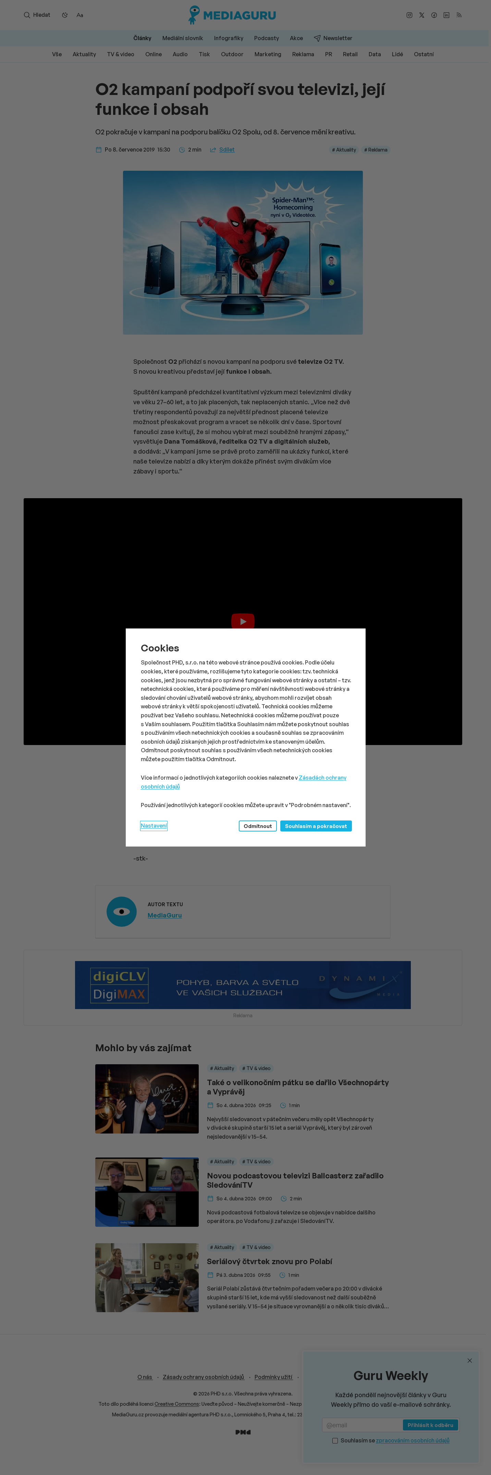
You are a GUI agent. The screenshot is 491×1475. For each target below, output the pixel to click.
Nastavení (154, 825)
